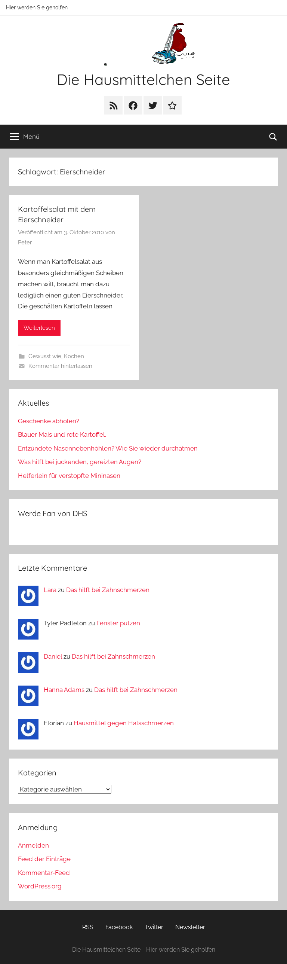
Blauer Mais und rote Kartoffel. (62, 434)
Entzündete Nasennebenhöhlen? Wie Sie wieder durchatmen (108, 448)
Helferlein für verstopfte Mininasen (69, 475)
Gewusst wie (44, 356)
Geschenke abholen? (48, 421)
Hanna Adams (64, 689)
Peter (25, 242)
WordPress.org (40, 886)
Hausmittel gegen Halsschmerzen (124, 723)
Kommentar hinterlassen (60, 366)
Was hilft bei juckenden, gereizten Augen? (79, 462)
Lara (50, 590)
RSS (87, 927)
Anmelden (33, 845)
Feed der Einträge (44, 859)
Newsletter (190, 927)
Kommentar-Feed (44, 872)
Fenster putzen (118, 623)
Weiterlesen (39, 327)
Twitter (154, 927)
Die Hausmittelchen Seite (143, 79)
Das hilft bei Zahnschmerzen (107, 590)
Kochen (74, 356)
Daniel (53, 656)
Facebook (119, 927)
